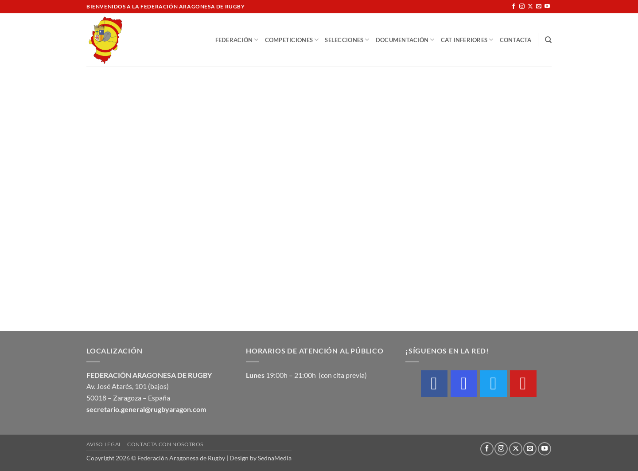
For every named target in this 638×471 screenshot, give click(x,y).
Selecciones (347, 39)
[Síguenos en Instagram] (522, 7)
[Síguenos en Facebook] (513, 7)
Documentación (405, 39)
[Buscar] (548, 39)
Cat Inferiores (467, 39)
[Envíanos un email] (538, 7)
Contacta (516, 39)
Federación (237, 39)
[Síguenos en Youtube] (547, 7)
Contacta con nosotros (165, 444)
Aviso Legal (104, 444)
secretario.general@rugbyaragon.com (146, 409)
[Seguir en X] (530, 7)
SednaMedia (275, 458)
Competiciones (292, 39)
